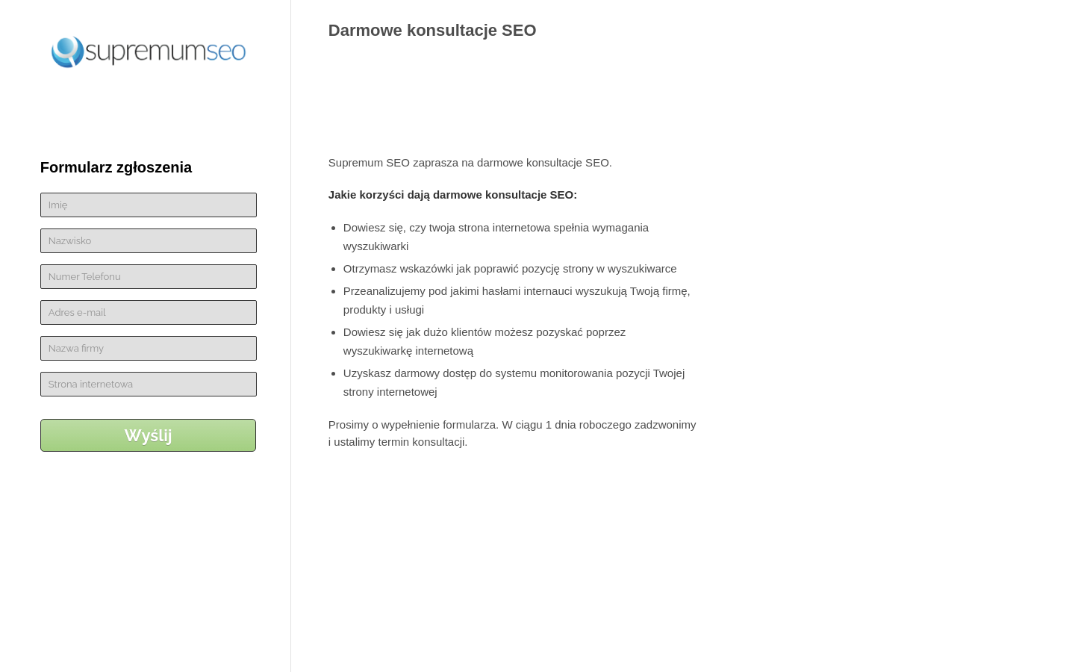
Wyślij (148, 435)
